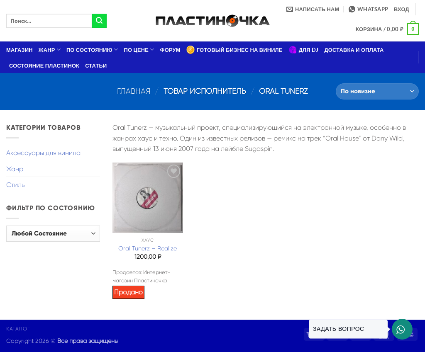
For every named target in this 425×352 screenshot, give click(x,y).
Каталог (18, 329)
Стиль (15, 185)
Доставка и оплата (353, 49)
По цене (139, 49)
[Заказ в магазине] (377, 91)
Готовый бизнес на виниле (234, 50)
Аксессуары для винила (43, 153)
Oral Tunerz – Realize (147, 248)
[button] (401, 9)
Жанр (50, 49)
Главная (134, 91)
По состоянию (92, 49)
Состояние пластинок (44, 65)
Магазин (19, 49)
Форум (170, 49)
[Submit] (99, 21)
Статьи (96, 65)
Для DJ (303, 50)
